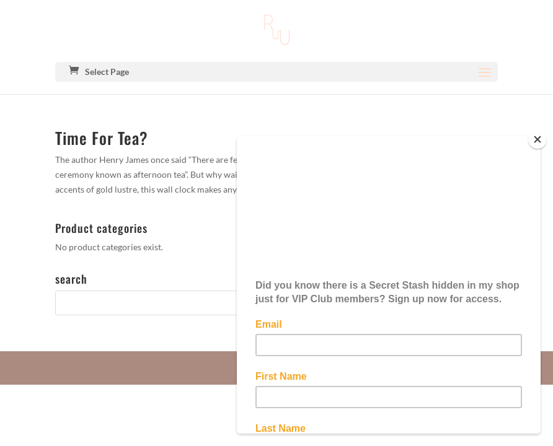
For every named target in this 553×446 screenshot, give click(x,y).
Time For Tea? (101, 138)
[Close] (537, 139)
